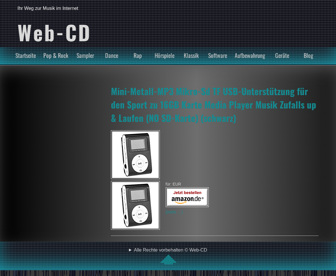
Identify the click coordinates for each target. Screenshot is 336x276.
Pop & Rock (55, 55)
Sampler (85, 55)
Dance (111, 55)
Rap (138, 55)
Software (217, 55)
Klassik (191, 55)
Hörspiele (164, 55)
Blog (308, 55)
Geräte (282, 55)
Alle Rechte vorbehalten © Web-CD (170, 255)
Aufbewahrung (250, 55)
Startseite (25, 55)
